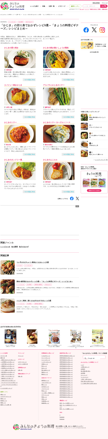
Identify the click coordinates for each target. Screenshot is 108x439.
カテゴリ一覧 (3, 355)
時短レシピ (44, 390)
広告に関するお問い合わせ (87, 381)
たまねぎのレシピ (46, 355)
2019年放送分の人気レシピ (66, 384)
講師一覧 (2, 358)
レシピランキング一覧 (101, 159)
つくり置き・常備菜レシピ (48, 393)
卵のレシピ (44, 366)
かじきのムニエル (50, 160)
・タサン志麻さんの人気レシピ (7, 370)
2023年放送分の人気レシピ (66, 393)
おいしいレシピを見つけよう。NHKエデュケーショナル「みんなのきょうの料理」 (12, 6)
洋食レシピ (44, 399)
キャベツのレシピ (46, 358)
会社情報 (83, 373)
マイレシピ (105, 3)
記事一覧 (52, 6)
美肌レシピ (3, 398)
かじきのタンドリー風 (13, 160)
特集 (43, 6)
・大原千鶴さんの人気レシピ (7, 364)
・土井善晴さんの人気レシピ (7, 362)
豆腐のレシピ (45, 364)
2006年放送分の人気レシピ (66, 358)
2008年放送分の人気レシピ (66, 362)
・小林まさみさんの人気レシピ (7, 380)
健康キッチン (75, 6)
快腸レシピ (3, 402)
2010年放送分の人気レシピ (66, 366)
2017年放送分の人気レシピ (66, 380)
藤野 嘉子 (48, 107)
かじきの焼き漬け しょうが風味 (56, 48)
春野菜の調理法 (38, 284)
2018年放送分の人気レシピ (66, 382)
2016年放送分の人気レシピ (66, 378)
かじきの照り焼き (11, 48)
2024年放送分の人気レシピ (66, 395)
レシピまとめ (12, 22)
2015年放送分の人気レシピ (66, 376)
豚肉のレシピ (45, 374)
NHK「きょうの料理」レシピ (67, 403)
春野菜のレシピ (45, 380)
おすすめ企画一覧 (94, 52)
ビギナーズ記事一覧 (23, 364)
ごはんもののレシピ (46, 382)
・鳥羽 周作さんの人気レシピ (7, 372)
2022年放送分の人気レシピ (66, 390)
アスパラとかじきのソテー (54, 85)
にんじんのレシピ (46, 360)
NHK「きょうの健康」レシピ (67, 409)
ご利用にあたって (85, 367)
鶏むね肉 (82, 9)
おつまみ (19, 265)
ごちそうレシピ (45, 388)
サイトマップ (84, 375)
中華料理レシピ (45, 401)
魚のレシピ (44, 368)
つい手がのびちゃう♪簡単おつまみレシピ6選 (33, 262)
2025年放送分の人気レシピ (66, 397)
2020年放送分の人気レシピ (66, 386)
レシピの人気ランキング (6, 388)
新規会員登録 (96, 3)
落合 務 (8, 144)
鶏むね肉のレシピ (46, 370)
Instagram (62, 419)
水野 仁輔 (9, 107)
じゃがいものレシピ (46, 362)
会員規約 (83, 369)
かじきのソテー (10, 122)
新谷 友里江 (48, 144)
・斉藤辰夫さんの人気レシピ (7, 366)
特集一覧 (20, 376)
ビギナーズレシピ (22, 362)
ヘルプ (82, 365)
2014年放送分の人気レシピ (66, 374)
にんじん (87, 9)
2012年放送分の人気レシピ (66, 370)
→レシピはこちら (29, 79)
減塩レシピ (3, 394)
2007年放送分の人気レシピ (66, 360)
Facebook (62, 417)
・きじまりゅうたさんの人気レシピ (9, 382)
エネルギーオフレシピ (5, 396)
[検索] (94, 358)
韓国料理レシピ (45, 403)
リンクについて (84, 377)
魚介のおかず (29, 22)
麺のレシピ (44, 384)
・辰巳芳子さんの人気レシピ (7, 374)
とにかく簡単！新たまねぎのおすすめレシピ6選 (34, 301)
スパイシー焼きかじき (13, 85)
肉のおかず (48, 284)
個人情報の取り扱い (85, 371)
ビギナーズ (61, 6)
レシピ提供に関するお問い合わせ (89, 383)
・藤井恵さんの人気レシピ (6, 378)
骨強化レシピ (3, 400)
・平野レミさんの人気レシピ (7, 376)
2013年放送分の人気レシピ (66, 372)
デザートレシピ (45, 395)
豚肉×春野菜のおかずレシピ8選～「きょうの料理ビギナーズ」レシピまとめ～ (45, 281)
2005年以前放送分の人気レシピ (67, 355)
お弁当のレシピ (45, 386)
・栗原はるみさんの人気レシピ (7, 360)
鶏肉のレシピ (45, 372)
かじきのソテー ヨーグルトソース (56, 122)
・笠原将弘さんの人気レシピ (7, 368)
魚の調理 (21, 22)
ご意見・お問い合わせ (86, 379)
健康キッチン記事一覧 (5, 404)
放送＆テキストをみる (94, 190)
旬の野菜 (29, 284)
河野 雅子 (9, 70)
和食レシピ (44, 397)
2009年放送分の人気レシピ (66, 364)
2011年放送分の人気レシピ (66, 368)
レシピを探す (34, 6)
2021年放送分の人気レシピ (66, 388)
